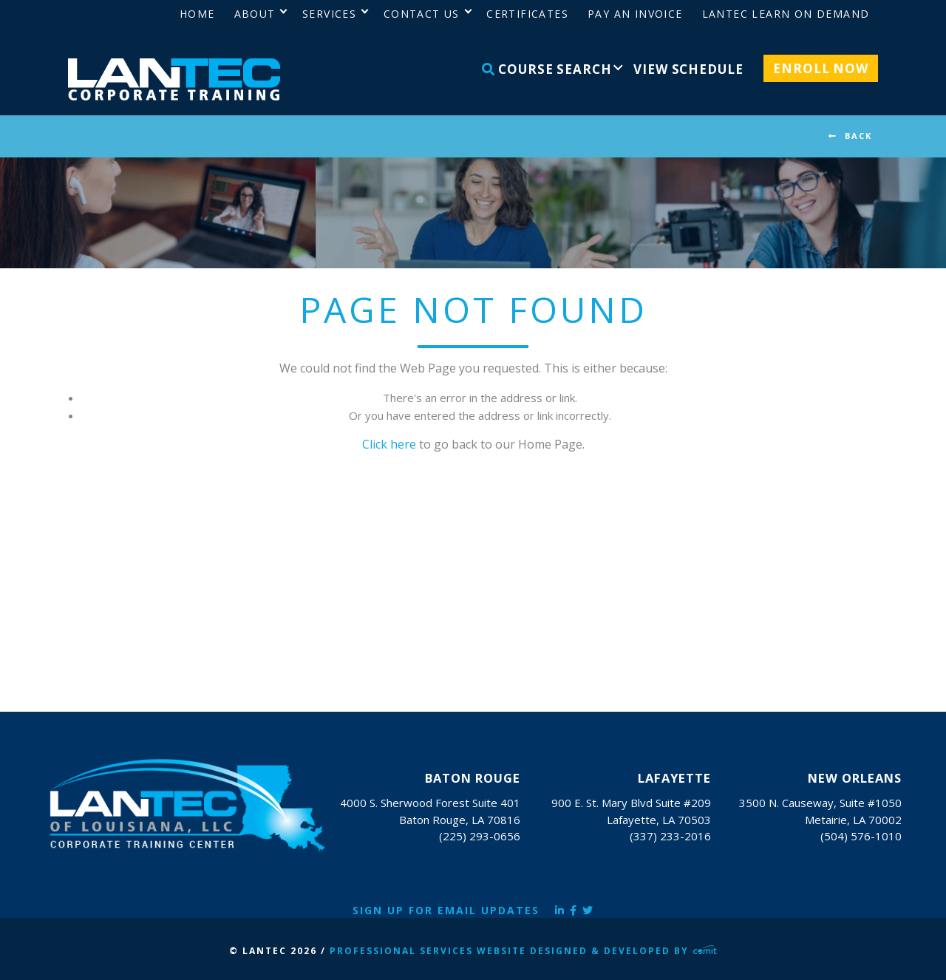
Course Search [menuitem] (547, 69)
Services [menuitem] (329, 14)
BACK (858, 135)
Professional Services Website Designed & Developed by (523, 951)
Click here (389, 444)
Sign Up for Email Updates (446, 910)
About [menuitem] (255, 14)
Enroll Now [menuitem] (820, 68)
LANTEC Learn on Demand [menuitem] (786, 14)
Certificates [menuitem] (527, 14)
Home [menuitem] (197, 14)
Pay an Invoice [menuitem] (635, 14)
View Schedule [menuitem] (688, 69)
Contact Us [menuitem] (422, 14)
